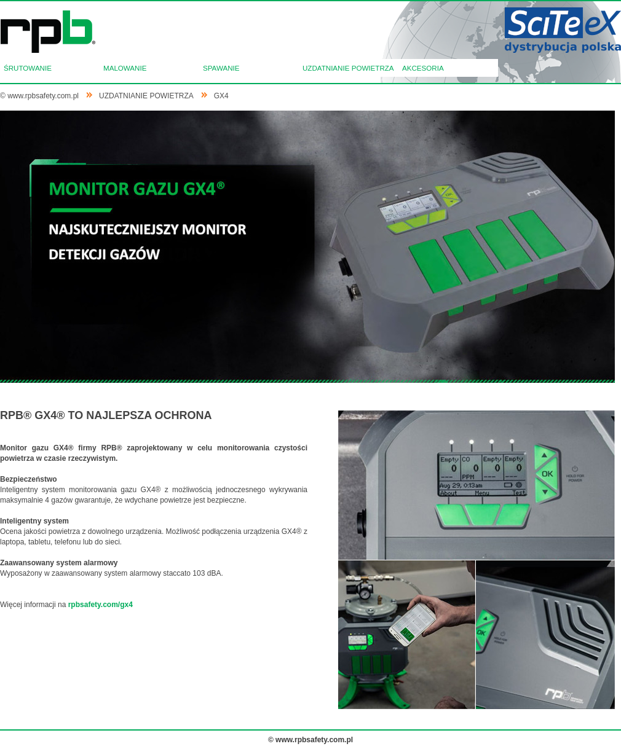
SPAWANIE (221, 68)
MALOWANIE (124, 68)
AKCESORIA (423, 68)
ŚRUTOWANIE (28, 68)
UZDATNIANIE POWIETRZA (348, 68)
